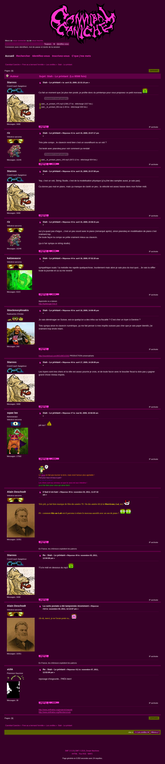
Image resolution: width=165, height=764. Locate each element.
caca (43, 475)
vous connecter (19, 41)
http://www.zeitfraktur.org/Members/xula (55, 712)
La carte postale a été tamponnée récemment (66, 606)
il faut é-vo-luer (50, 492)
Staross (11, 82)
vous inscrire (37, 41)
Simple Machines (92, 751)
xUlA (10, 669)
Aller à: (130, 732)
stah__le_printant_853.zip (51, 107)
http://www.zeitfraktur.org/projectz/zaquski (55, 710)
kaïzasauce (14, 258)
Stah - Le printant (51, 82)
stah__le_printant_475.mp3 (51, 104)
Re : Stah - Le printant (54, 555)
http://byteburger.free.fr (48, 304)
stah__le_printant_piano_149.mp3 (54, 160)
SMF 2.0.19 (69, 751)
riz (8, 132)
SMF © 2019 (80, 751)
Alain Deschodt (16, 491)
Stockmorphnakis (18, 310)
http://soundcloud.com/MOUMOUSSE (54, 356)
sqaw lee (12, 412)
